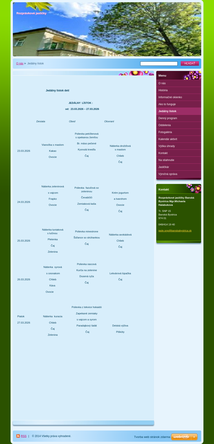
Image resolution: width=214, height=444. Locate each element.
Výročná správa (167, 174)
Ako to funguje (167, 104)
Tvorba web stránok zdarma (152, 437)
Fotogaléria (165, 132)
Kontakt (163, 153)
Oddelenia (164, 125)
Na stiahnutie (166, 160)
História (163, 90)
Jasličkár (163, 167)
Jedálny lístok (167, 111)
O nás (19, 63)
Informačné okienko (170, 97)
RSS (24, 436)
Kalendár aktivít (167, 139)
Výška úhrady (166, 146)
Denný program (167, 118)
